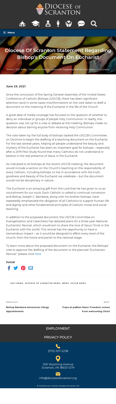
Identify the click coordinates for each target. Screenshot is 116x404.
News (65, 283)
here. (38, 254)
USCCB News (78, 283)
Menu (9, 32)
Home (10, 69)
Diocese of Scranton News (43, 283)
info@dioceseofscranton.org (58, 378)
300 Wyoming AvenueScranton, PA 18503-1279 (58, 366)
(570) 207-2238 (58, 351)
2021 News (21, 69)
